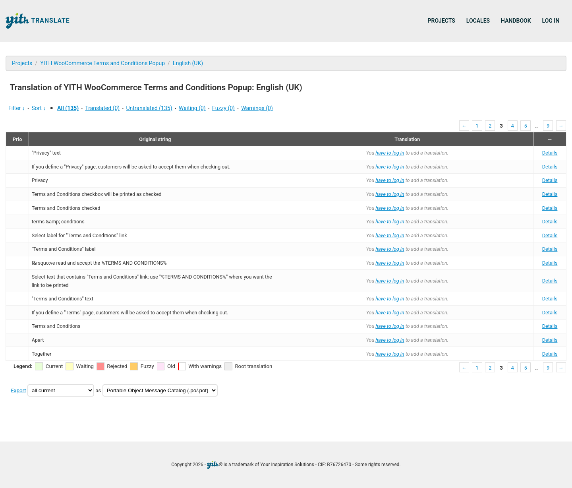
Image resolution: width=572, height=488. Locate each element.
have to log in (389, 153)
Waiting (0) (192, 108)
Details (550, 153)
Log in (551, 20)
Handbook (516, 20)
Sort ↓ (38, 108)
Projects (441, 20)
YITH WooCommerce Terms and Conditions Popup (102, 63)
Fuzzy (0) (223, 108)
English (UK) (188, 63)
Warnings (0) (257, 108)
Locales (478, 20)
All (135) (68, 108)
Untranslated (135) (149, 108)
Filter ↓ (16, 108)
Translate (38, 21)
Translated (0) (102, 108)
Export (18, 390)
